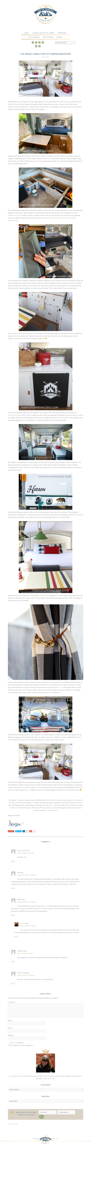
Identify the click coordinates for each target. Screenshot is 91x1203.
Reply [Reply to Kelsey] (13, 915)
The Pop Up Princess (45, 14)
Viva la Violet (54, 1138)
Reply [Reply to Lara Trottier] (13, 861)
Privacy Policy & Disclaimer (45, 1140)
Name (10, 1020)
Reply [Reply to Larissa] (16, 936)
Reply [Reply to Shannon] (13, 962)
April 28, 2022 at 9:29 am (26, 975)
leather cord (58, 687)
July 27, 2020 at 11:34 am (25, 853)
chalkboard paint (14, 215)
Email (10, 1028)
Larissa (22, 923)
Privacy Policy (13, 1124)
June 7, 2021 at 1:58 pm (28, 926)
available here (44, 595)
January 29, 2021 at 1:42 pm (26, 902)
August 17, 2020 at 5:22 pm (26, 875)
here (28, 790)
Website (11, 1035)
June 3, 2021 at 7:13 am (25, 953)
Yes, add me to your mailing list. (20, 1045)
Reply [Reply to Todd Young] (13, 983)
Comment (11, 1002)
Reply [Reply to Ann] (13, 888)
